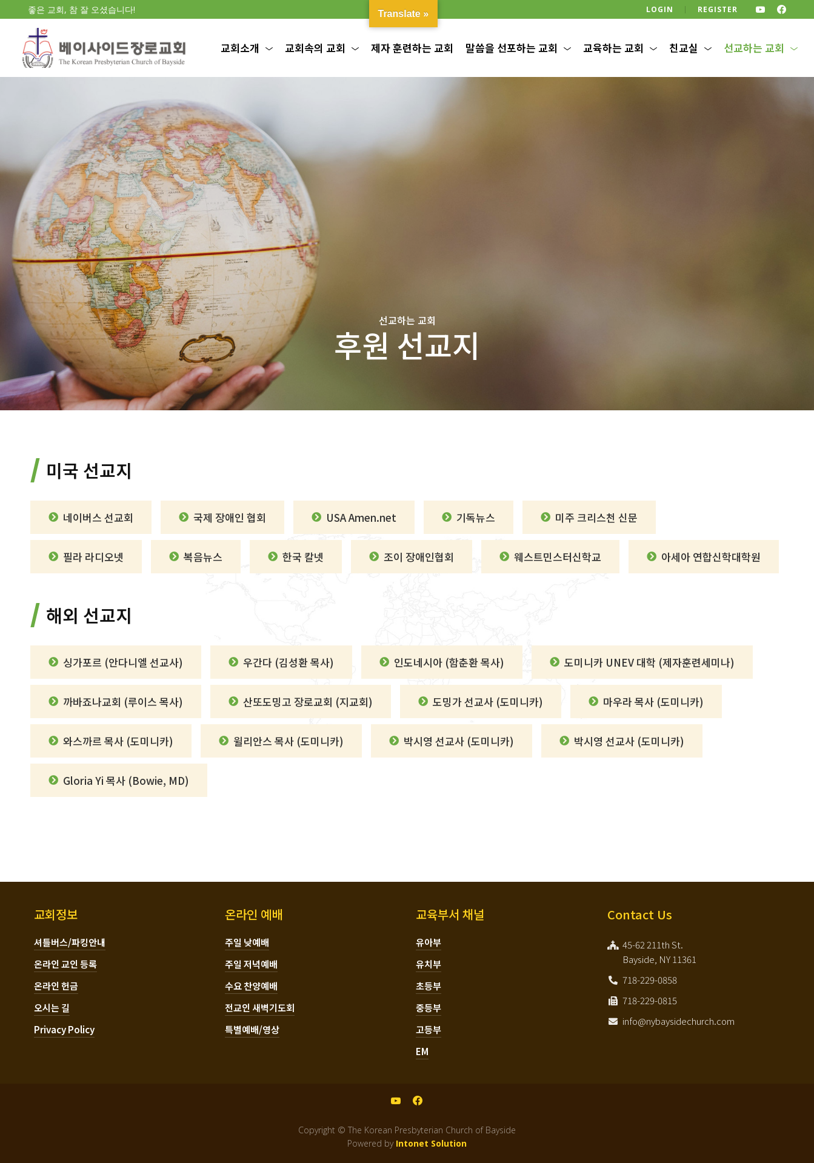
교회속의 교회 (315, 47)
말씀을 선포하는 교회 (511, 47)
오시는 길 (52, 1007)
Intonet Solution (431, 1143)
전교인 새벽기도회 (260, 1007)
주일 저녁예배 (251, 964)
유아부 (428, 942)
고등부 (428, 1029)
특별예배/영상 (252, 1029)
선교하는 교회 (754, 47)
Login (659, 9)
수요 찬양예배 (251, 985)
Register (718, 9)
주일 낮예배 (247, 942)
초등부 (428, 985)
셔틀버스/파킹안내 (69, 942)
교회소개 (240, 47)
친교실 (683, 47)
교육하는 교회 (613, 47)
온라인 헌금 (56, 985)
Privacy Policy (64, 1029)
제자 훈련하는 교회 (412, 47)
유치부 (428, 964)
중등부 (428, 1007)
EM (422, 1051)
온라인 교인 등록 (65, 964)
